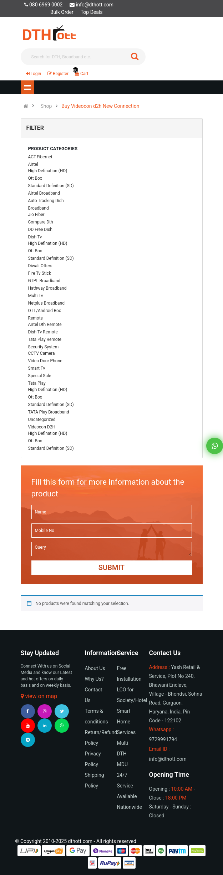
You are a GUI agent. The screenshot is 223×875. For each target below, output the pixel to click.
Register (58, 73)
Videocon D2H (41, 427)
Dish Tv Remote (43, 332)
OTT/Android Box (44, 310)
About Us (95, 668)
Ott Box (35, 178)
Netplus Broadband (46, 303)
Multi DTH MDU (122, 753)
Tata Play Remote (44, 339)
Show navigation (27, 87)
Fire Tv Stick (39, 273)
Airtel (33, 164)
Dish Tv (35, 236)
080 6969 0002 (43, 4)
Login (33, 73)
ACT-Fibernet (40, 156)
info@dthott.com (91, 4)
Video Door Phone (45, 360)
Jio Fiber (36, 214)
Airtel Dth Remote (45, 324)
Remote (35, 318)
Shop (46, 106)
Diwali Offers (40, 265)
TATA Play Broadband (48, 412)
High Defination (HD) (47, 170)
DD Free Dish (40, 229)
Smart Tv (36, 368)
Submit (111, 567)
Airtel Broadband (44, 193)
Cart (80, 73)
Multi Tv (35, 295)
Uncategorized (42, 419)
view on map (39, 696)
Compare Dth (40, 222)
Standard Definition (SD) (51, 185)
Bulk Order (62, 12)
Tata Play (37, 383)
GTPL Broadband (44, 280)
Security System (43, 346)
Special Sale (39, 375)
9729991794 (163, 739)
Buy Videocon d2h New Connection (100, 106)
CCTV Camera (41, 353)
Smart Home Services (126, 721)
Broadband (38, 208)
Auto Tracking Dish (46, 200)
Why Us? (94, 679)
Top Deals (92, 12)
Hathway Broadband (47, 288)
